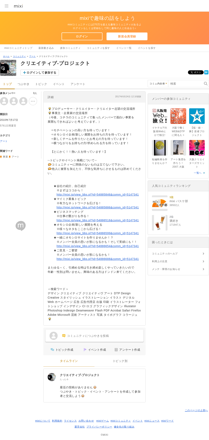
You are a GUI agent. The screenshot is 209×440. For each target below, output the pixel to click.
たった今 (64, 379)
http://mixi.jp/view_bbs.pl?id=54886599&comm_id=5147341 (98, 233)
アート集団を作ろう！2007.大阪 (178, 163)
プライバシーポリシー (99, 426)
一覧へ (198, 172)
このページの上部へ (196, 410)
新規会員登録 (127, 36)
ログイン (82, 36)
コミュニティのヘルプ (165, 253)
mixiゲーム (102, 420)
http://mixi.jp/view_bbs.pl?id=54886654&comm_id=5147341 (98, 246)
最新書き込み (46, 48)
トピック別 (120, 361)
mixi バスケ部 (179, 201)
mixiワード (167, 420)
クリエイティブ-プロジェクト (80, 375)
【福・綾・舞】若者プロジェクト (197, 131)
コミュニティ (19, 56)
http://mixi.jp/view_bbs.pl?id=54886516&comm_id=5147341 (98, 220)
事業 (5, 156)
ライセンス (70, 420)
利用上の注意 (159, 261)
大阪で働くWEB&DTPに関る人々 (178, 131)
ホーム (6, 56)
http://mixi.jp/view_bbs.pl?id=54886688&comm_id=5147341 (98, 259)
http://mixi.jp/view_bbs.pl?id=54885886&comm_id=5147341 (98, 207)
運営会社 (79, 426)
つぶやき (23, 84)
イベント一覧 (124, 48)
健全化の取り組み (124, 426)
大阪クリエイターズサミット (197, 163)
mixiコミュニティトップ (18, 48)
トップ (7, 84)
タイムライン (69, 361)
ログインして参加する (41, 72)
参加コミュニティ (70, 48)
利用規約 (57, 420)
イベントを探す (147, 48)
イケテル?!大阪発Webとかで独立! (159, 131)
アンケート (78, 84)
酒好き (174, 220)
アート (32, 56)
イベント (59, 84)
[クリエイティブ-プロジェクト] (52, 377)
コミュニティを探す (98, 48)
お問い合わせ (86, 420)
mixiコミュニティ (121, 420)
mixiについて (42, 420)
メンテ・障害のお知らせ (166, 269)
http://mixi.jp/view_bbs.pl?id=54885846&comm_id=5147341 (98, 194)
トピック (41, 84)
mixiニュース (152, 420)
